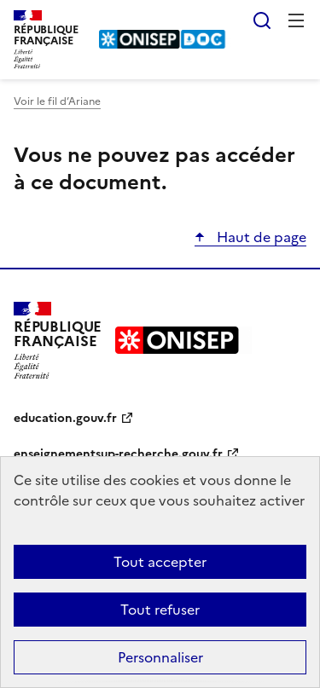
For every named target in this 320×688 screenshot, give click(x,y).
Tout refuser (160, 609)
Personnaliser (160, 657)
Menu (296, 20)
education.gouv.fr (65, 418)
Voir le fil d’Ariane (57, 101)
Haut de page (259, 237)
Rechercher (262, 20)
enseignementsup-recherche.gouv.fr (118, 454)
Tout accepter (160, 562)
